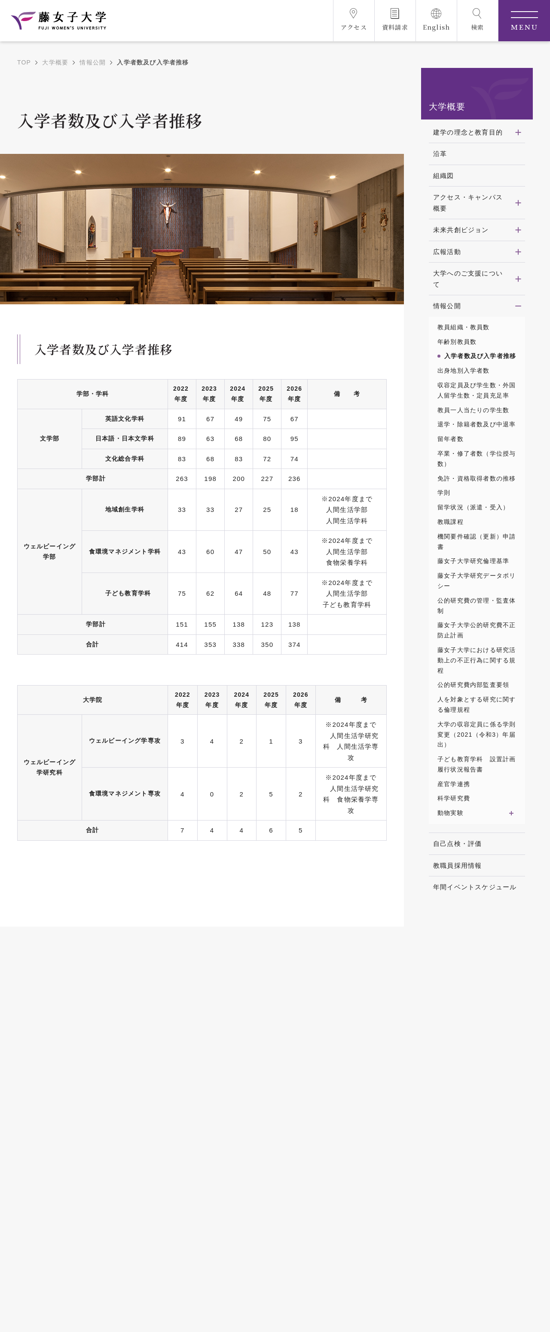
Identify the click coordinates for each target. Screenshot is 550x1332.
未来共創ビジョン (461, 229)
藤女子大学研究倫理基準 (473, 560)
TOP (24, 62)
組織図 (443, 175)
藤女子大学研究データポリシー (476, 580)
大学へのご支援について (468, 278)
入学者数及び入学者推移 (480, 355)
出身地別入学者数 (463, 370)
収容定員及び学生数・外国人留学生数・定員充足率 (476, 390)
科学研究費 (453, 798)
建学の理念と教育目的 (468, 132)
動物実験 (450, 812)
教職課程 (450, 521)
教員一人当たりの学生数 (473, 410)
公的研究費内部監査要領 (473, 684)
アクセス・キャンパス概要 (468, 202)
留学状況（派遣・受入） (473, 507)
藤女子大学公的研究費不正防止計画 (476, 630)
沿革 (440, 153)
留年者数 (450, 438)
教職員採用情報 (457, 865)
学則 (443, 492)
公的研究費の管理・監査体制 (476, 605)
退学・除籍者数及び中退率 (476, 424)
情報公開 (92, 62)
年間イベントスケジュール (474, 887)
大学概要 (55, 62)
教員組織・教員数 (463, 327)
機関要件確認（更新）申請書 (476, 541)
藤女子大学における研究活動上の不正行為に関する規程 (476, 660)
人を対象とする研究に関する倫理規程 (476, 704)
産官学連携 (453, 784)
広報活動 (447, 251)
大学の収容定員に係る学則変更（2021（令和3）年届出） (476, 734)
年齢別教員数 (457, 341)
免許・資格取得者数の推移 (476, 478)
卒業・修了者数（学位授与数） (476, 458)
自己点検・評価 (457, 843)
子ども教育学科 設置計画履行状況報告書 (476, 764)
